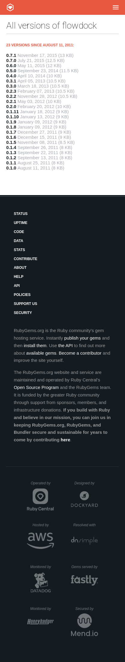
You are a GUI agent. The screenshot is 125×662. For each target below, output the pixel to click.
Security (23, 313)
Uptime (20, 223)
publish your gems (82, 337)
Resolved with (85, 525)
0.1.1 (11, 162)
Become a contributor (80, 353)
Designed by (86, 483)
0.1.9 (11, 121)
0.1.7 (11, 132)
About (20, 268)
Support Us (25, 304)
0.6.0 (11, 65)
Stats (19, 250)
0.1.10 (12, 116)
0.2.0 (11, 106)
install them (35, 345)
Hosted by (43, 525)
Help (18, 277)
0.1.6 (11, 137)
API (17, 286)
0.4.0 (11, 75)
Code (19, 232)
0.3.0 (11, 86)
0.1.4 (11, 147)
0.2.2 (11, 96)
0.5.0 (11, 70)
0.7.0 (11, 60)
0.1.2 (11, 157)
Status (21, 214)
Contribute (25, 259)
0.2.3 (11, 91)
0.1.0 (11, 167)
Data (18, 241)
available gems (41, 353)
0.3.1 (11, 80)
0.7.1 (11, 55)
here (65, 439)
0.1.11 (12, 111)
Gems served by (84, 567)
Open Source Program (36, 387)
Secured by (86, 609)
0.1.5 (11, 142)
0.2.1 (11, 101)
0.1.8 (11, 126)
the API (65, 345)
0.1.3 (11, 152)
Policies (22, 295)
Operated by (42, 485)
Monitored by (42, 567)
